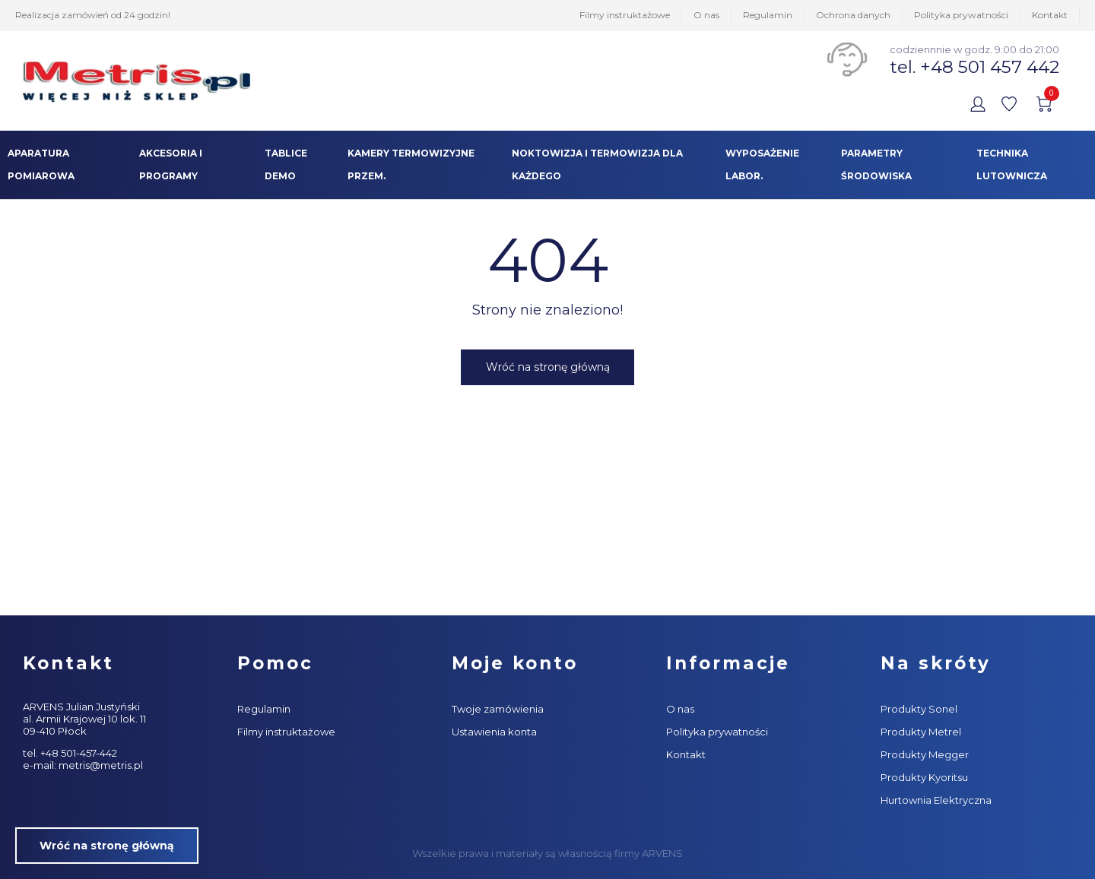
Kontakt (1050, 15)
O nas (706, 15)
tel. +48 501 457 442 (974, 66)
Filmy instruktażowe (624, 15)
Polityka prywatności (961, 15)
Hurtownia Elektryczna (936, 800)
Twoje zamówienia (498, 709)
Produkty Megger (925, 754)
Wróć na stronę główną (548, 367)
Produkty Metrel (921, 732)
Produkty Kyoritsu (924, 777)
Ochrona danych (853, 15)
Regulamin (767, 15)
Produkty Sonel (919, 709)
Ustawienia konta (494, 732)
